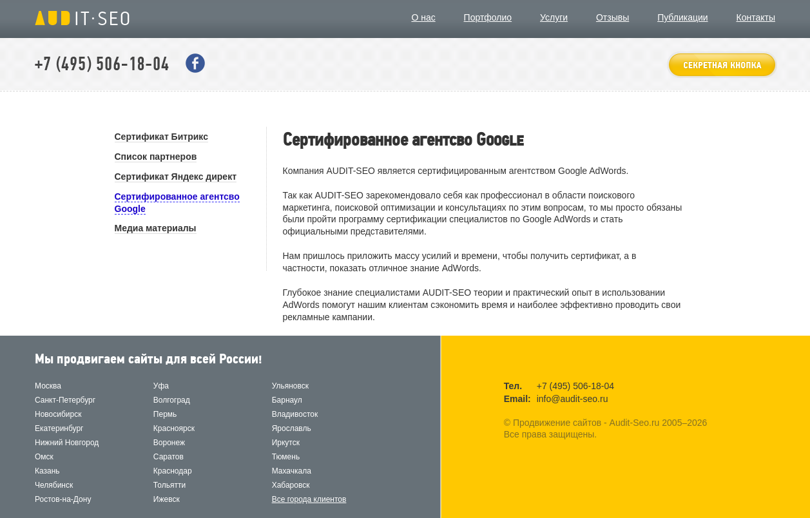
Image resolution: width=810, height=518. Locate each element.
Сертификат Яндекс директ (176, 176)
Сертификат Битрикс (161, 136)
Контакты (756, 17)
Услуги (554, 17)
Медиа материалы (156, 228)
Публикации (682, 17)
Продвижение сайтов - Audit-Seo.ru (82, 18)
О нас (423, 17)
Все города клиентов (309, 499)
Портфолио (488, 17)
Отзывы (612, 17)
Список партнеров (156, 156)
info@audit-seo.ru (572, 399)
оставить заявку (722, 65)
